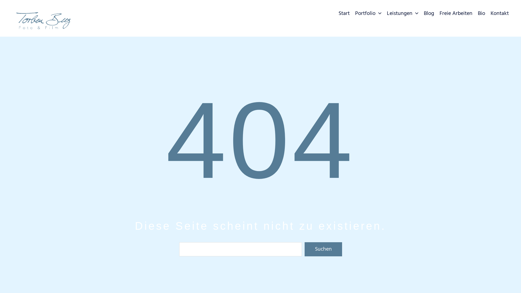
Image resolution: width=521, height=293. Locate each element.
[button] (378, 13)
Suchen (323, 249)
